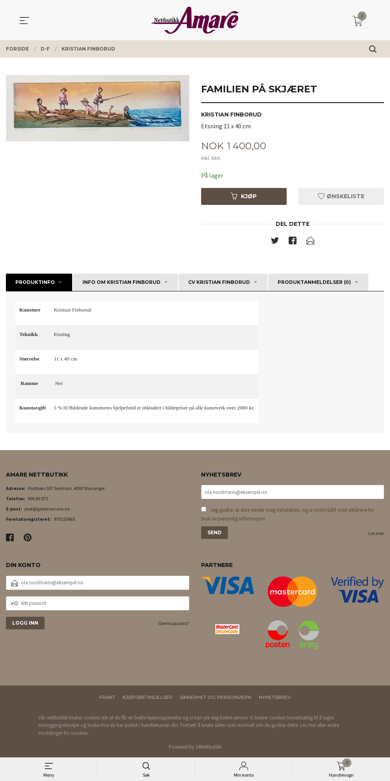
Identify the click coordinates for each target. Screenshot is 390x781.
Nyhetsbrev (275, 697)
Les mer (376, 534)
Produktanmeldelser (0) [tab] (314, 282)
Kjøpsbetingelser (147, 697)
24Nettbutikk (208, 747)
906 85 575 (38, 499)
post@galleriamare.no (47, 509)
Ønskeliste (341, 196)
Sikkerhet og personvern (215, 697)
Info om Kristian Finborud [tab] (121, 282)
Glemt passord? (173, 623)
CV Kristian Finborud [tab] (219, 282)
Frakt (107, 697)
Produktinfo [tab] (35, 282)
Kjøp (244, 196)
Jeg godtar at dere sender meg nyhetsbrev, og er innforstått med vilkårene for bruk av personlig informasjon (287, 514)
